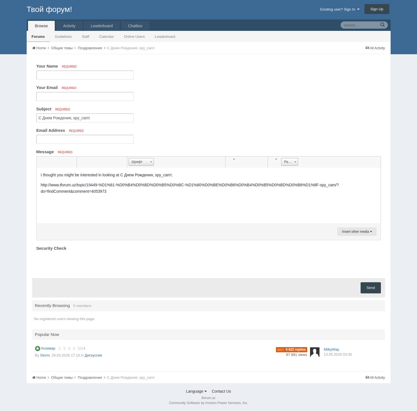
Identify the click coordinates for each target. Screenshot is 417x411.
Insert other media (357, 232)
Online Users (134, 36)
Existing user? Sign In (339, 9)
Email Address (60, 130)
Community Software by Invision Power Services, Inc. (208, 403)
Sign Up (376, 9)
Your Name (56, 66)
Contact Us (221, 391)
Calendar (106, 36)
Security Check (51, 248)
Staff (85, 36)
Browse (41, 26)
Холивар (48, 348)
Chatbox (135, 26)
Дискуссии (93, 355)
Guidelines (63, 36)
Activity (69, 26)
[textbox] (209, 195)
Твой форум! (49, 9)
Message (54, 151)
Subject (53, 109)
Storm (45, 355)
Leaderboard (165, 36)
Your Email (56, 87)
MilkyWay (331, 349)
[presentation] (78, 263)
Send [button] (370, 288)
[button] (42, 162)
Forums (38, 36)
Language (196, 391)
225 (81, 348)
